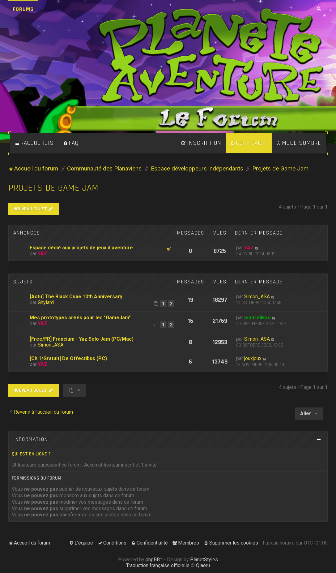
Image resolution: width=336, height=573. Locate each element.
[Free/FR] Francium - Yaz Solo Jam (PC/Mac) (82, 339)
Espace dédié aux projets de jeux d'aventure (81, 248)
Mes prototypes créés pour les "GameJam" (80, 318)
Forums (23, 9)
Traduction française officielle (157, 565)
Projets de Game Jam (53, 188)
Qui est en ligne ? (31, 454)
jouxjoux (253, 358)
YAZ (42, 253)
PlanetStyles (204, 559)
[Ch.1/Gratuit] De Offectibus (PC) (68, 358)
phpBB (153, 559)
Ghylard (46, 302)
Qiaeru (203, 565)
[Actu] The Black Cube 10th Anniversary (76, 296)
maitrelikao (257, 318)
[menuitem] (70, 143)
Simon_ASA (257, 296)
